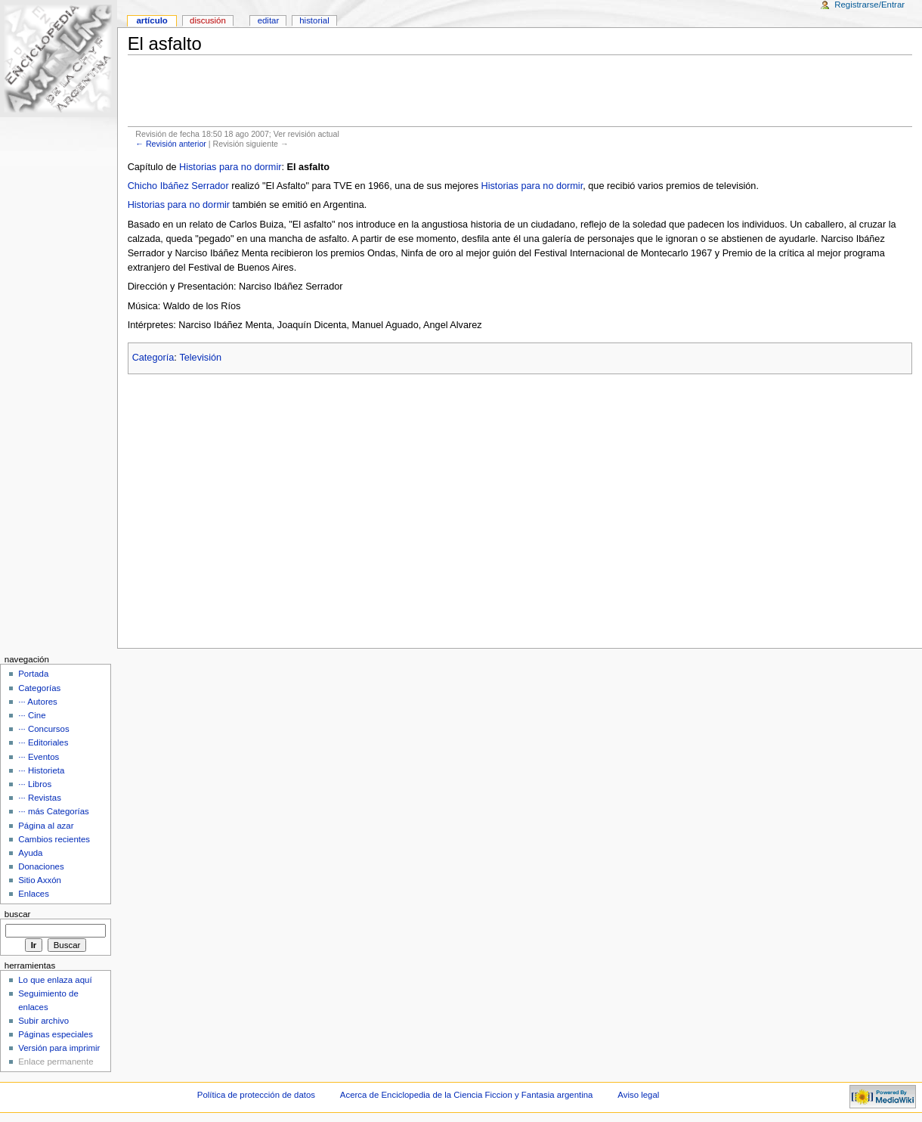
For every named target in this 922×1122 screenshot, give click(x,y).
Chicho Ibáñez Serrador (178, 186)
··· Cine (31, 715)
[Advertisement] (520, 91)
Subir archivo (43, 1020)
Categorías (39, 688)
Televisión (200, 357)
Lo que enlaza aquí (54, 979)
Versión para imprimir (59, 1047)
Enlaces (33, 893)
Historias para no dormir (230, 167)
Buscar (18, 914)
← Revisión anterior (170, 143)
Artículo (151, 20)
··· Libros (34, 784)
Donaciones (41, 866)
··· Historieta (41, 770)
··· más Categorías (53, 811)
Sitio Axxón (39, 880)
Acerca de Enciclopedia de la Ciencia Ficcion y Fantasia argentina (466, 1094)
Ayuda (30, 852)
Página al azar (45, 825)
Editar (269, 20)
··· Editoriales (43, 742)
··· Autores (37, 701)
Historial (314, 20)
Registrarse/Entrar (869, 4)
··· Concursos (43, 728)
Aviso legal (638, 1094)
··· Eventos (38, 756)
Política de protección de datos (256, 1094)
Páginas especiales (55, 1034)
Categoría (153, 357)
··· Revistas (39, 797)
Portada (33, 673)
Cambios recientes (54, 839)
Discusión (208, 20)
